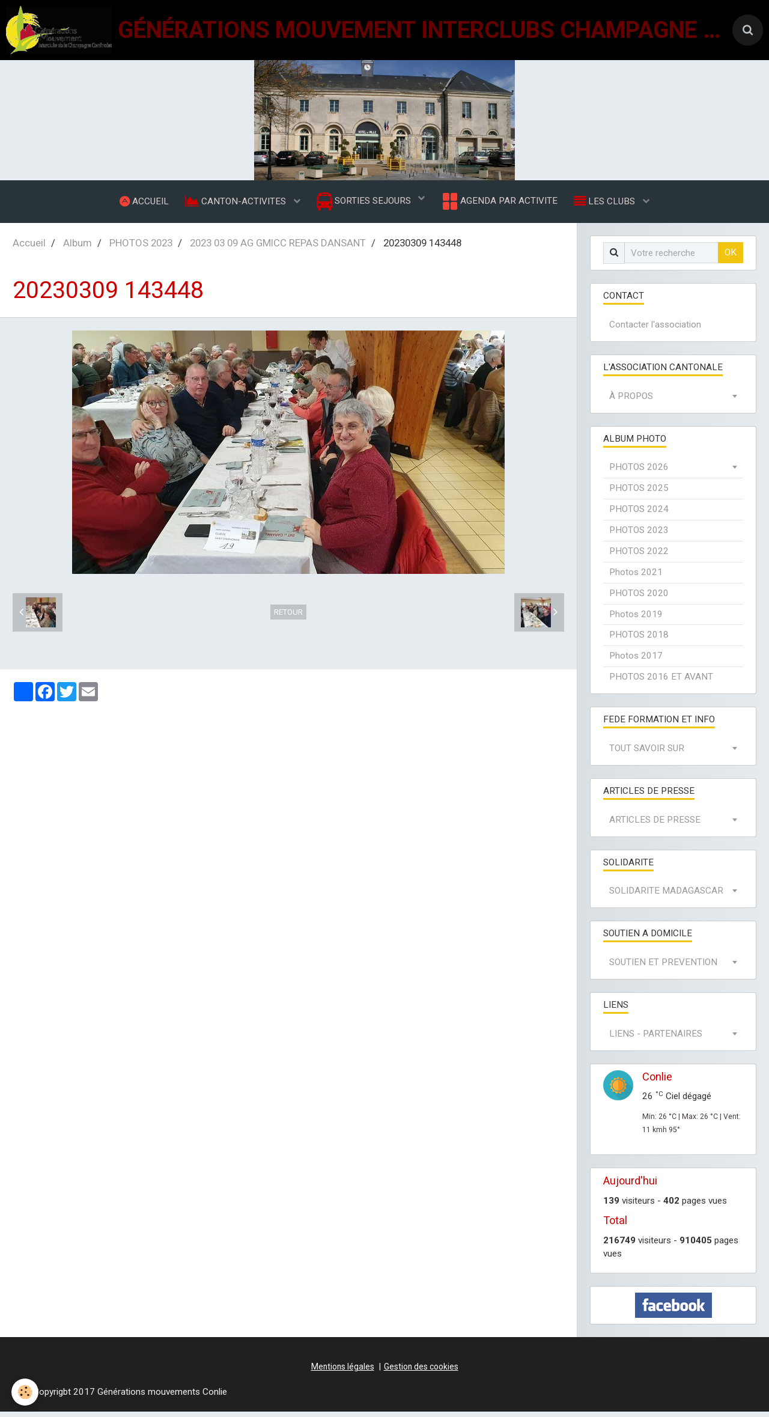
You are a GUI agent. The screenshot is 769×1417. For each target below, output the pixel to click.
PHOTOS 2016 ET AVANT (661, 682)
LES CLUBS (609, 203)
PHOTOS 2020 (639, 599)
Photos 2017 (636, 661)
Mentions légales (342, 1372)
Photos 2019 (636, 619)
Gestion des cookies (421, 1372)
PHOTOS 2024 (639, 515)
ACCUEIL (140, 203)
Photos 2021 (636, 578)
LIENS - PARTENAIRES (655, 1039)
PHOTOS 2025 (639, 494)
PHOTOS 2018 (639, 640)
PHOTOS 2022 (639, 557)
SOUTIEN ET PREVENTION (663, 968)
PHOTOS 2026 (639, 473)
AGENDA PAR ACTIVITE (500, 204)
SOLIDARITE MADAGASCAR (666, 896)
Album (77, 249)
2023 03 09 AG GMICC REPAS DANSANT (278, 249)
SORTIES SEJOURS (365, 204)
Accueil (29, 249)
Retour (288, 618)
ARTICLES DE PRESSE (655, 825)
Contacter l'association (655, 330)
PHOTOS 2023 (140, 249)
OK (731, 258)
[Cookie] (25, 1392)
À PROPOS (631, 402)
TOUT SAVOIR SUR (646, 754)
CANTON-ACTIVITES (235, 203)
